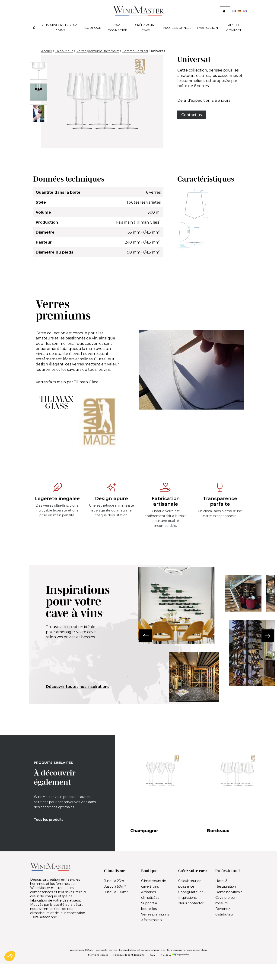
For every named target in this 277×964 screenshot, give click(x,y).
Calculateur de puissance (189, 884)
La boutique (64, 51)
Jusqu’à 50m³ (115, 886)
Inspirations (187, 898)
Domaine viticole (229, 892)
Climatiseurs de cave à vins (60, 27)
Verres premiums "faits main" (97, 51)
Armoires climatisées (150, 895)
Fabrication (207, 27)
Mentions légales (98, 954)
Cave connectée (117, 27)
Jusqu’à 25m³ (114, 881)
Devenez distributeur (224, 911)
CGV (152, 954)
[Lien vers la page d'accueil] (138, 15)
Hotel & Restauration (225, 884)
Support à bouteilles (149, 906)
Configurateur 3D (192, 892)
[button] (137, 635)
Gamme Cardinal (135, 51)
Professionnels (177, 27)
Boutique (92, 27)
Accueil (46, 51)
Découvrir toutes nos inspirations (77, 686)
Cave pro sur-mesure (226, 900)
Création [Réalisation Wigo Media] (175, 955)
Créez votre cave (145, 27)
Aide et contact (233, 27)
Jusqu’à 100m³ (116, 892)
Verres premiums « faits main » (155, 917)
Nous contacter (191, 903)
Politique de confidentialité (129, 954)
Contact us (191, 115)
